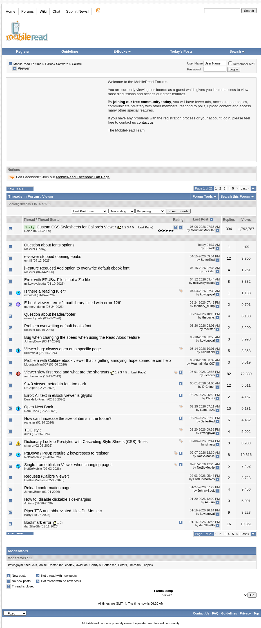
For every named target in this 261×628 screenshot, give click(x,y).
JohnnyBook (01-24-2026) (42, 491)
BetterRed (208, 259)
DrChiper (208, 386)
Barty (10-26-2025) (37, 514)
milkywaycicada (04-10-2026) (44, 283)
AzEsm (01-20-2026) (38, 503)
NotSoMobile (206, 456)
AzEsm (210, 502)
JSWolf (210, 248)
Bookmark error (37, 522)
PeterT (122, 565)
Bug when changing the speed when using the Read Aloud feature (82, 337)
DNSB (210, 398)
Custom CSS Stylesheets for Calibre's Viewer (76, 227)
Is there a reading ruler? (45, 291)
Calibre (77, 64)
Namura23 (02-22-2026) (40, 411)
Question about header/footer (49, 314)
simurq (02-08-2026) (38, 445)
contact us (145, 122)
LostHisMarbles (204, 479)
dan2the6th (207, 525)
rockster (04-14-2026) (39, 272)
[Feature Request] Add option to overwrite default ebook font (77, 268)
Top (256, 613)
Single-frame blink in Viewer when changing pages (68, 464)
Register (23, 52)
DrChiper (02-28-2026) (39, 387)
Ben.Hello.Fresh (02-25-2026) (44, 399)
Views (246, 220)
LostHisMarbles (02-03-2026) (44, 480)
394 (229, 229)
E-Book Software (56, 64)
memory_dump (204, 306)
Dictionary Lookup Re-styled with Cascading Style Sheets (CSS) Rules (86, 441)
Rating (178, 220)
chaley (69, 565)
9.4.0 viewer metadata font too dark (55, 384)
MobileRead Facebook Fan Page (83, 177)
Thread (29, 220)
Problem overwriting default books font (57, 326)
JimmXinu (135, 565)
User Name (195, 63)
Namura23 (207, 409)
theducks (208, 317)
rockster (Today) (35, 249)
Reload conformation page (47, 488)
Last (245, 188)
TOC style (33, 430)
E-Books (122, 52)
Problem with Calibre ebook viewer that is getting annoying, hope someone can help (97, 360)
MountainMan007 (203, 230)
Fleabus (209, 375)
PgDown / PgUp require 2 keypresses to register (66, 453)
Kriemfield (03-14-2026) (40, 353)
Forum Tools (203, 197)
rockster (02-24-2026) (39, 422)
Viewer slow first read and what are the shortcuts (66, 372)
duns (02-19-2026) (37, 434)
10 (229, 408)
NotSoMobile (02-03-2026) (42, 457)
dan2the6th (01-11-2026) (41, 526)
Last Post (200, 219)
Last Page (145, 227)
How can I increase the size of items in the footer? (67, 418)
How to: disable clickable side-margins (57, 499)
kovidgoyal (207, 294)
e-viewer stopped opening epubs (52, 256)
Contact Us (201, 613)
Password (194, 69)
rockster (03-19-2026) (39, 329)
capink (148, 565)
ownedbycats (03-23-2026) (42, 318)
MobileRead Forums (27, 64)
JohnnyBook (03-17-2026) (42, 341)
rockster (209, 271)
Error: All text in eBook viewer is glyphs (58, 395)
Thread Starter (49, 220)
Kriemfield (208, 352)
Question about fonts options (49, 245)
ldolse (43, 565)
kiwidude (82, 565)
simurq (210, 444)
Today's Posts (181, 52)
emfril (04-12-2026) (37, 260)
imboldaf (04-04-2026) (39, 295)
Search (237, 52)
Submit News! (77, 11)
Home (10, 11)
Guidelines (70, 52)
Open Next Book (38, 407)
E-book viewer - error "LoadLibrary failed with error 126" (72, 302)
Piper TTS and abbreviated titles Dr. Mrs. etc (63, 511)
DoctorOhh (55, 565)
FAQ (215, 613)
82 (229, 374)
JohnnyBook (206, 490)
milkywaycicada (204, 282)
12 (229, 258)
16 (229, 524)
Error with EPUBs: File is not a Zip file (57, 279)
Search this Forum (235, 197)
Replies (229, 220)
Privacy (245, 613)
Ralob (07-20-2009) (37, 231)
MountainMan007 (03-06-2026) (45, 364)
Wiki (43, 11)
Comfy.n (95, 565)
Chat (56, 11)
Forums (27, 11)
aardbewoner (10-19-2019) (42, 376)
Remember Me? (241, 64)
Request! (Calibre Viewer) (46, 476)
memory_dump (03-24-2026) (44, 306)
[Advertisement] (56, 119)
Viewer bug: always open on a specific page (62, 349)
